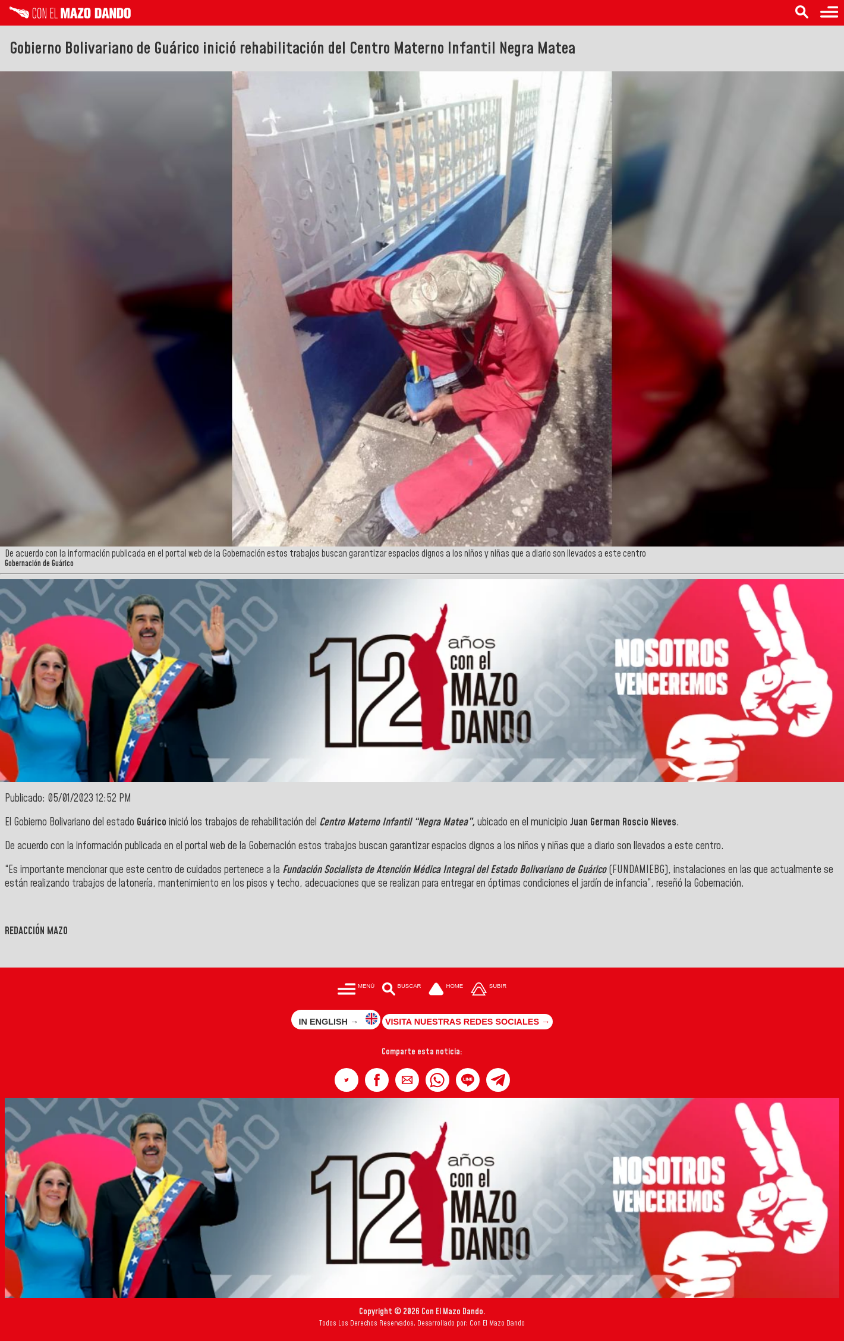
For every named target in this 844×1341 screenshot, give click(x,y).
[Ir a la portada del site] (446, 989)
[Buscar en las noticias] (802, 13)
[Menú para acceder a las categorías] (829, 13)
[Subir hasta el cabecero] (488, 989)
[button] (346, 1080)
